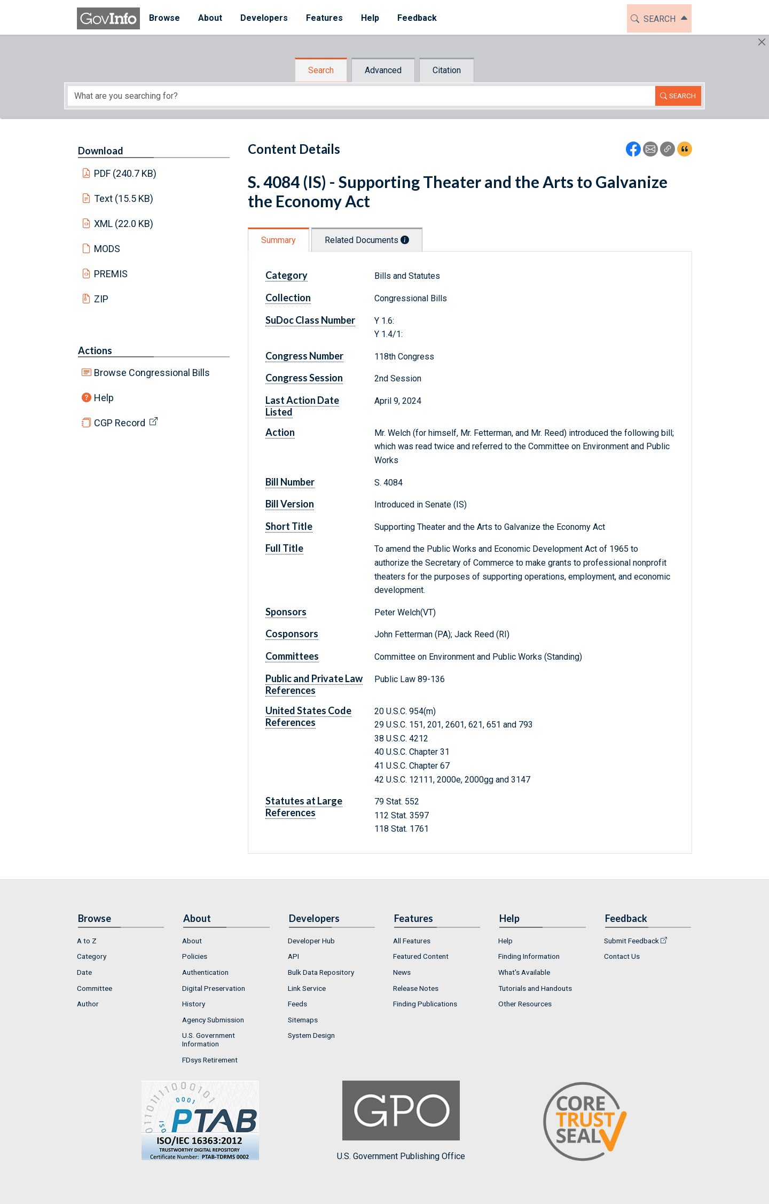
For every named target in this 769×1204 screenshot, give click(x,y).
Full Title (284, 548)
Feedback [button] (417, 18)
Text (124, 198)
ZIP (101, 298)
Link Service (307, 988)
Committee (94, 988)
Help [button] (370, 18)
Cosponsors (291, 633)
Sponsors (286, 611)
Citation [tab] (447, 70)
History (193, 1003)
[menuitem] (164, 18)
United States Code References (308, 716)
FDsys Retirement (210, 1060)
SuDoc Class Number (310, 320)
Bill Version (289, 504)
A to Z (87, 940)
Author (88, 1003)
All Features (411, 940)
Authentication (205, 972)
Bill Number (290, 482)
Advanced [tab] (383, 70)
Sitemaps (303, 1019)
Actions (95, 350)
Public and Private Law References (314, 684)
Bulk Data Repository (321, 972)
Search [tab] (321, 70)
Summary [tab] (278, 240)
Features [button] (324, 18)
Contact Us (622, 956)
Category (286, 275)
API (293, 956)
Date (84, 972)
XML (124, 223)
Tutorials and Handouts (535, 988)
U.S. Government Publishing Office (401, 1121)
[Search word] (361, 96)
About (192, 940)
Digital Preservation (213, 988)
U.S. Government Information (208, 1039)
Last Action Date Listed (302, 406)
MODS (107, 248)
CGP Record (119, 422)
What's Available (524, 972)
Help (104, 397)
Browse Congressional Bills (152, 372)
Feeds (297, 1003)
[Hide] (762, 42)
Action (280, 432)
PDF (125, 173)
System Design (311, 1035)
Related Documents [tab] (367, 240)
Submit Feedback (631, 940)
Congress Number (304, 356)
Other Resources (525, 1003)
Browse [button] (164, 18)
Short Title (288, 526)
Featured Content (421, 956)
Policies (194, 956)
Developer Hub (311, 940)
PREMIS (111, 273)
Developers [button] (264, 18)
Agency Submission (213, 1019)
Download (100, 151)
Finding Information (529, 956)
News (402, 972)
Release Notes (415, 988)
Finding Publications (425, 1003)
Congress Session (304, 378)
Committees (292, 656)
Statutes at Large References (303, 806)
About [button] (210, 18)
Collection (288, 297)
